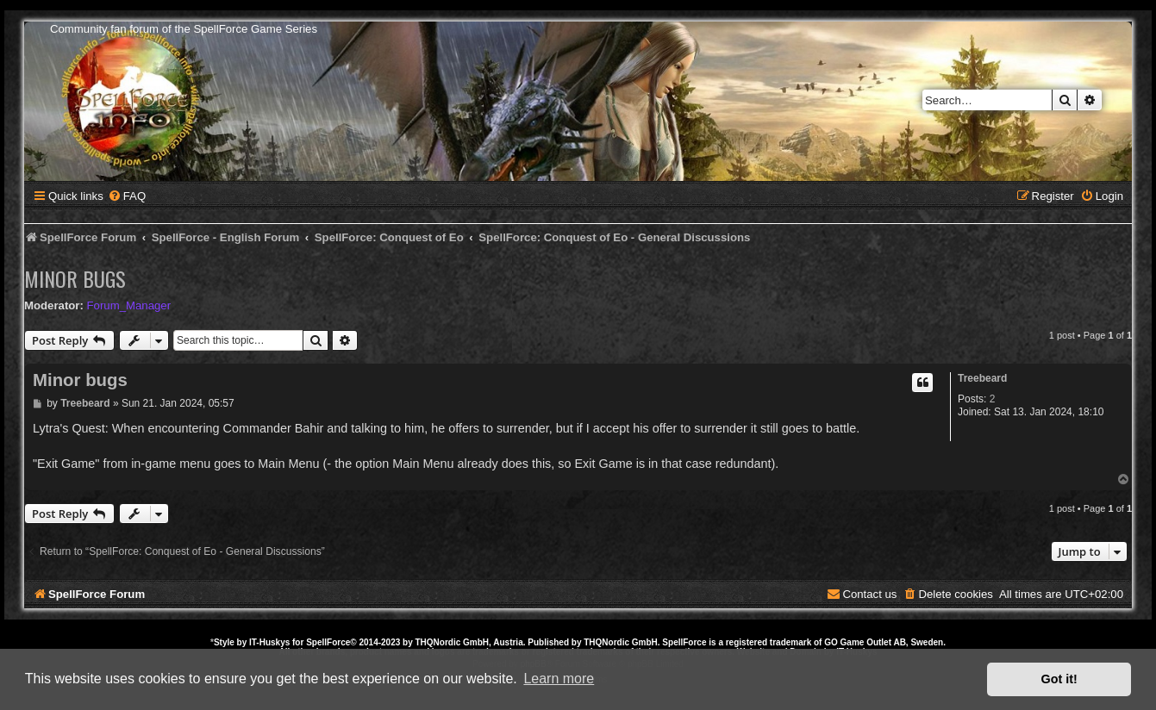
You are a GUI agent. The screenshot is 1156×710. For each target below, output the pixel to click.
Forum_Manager (129, 305)
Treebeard (982, 378)
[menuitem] (127, 196)
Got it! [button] (1059, 679)
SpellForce (328, 642)
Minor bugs (75, 278)
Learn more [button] (558, 678)
